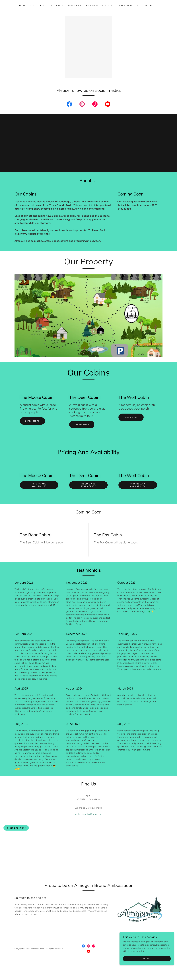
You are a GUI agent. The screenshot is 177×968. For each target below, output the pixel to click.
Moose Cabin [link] (38, 5)
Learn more (32, 425)
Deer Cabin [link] (56, 5)
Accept (147, 960)
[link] (69, 109)
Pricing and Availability (39, 489)
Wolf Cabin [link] (74, 5)
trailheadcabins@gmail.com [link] (88, 818)
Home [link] (22, 5)
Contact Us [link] (151, 5)
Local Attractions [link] (127, 5)
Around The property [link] (99, 5)
